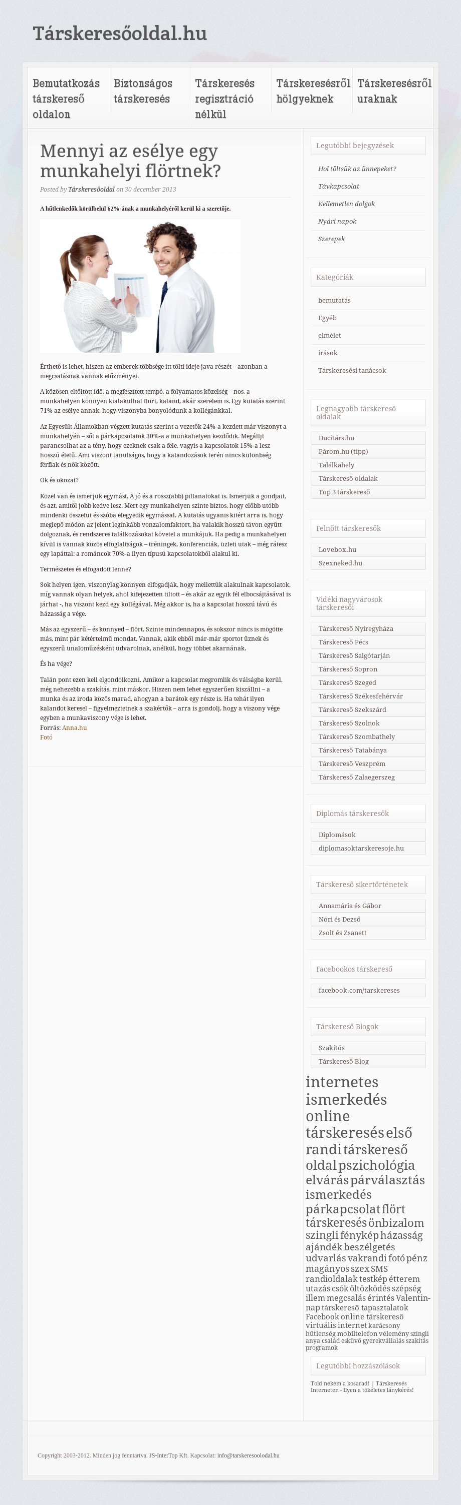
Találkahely (336, 465)
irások (328, 353)
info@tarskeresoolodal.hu (248, 1455)
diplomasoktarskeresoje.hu (361, 848)
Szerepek (331, 239)
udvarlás (326, 1257)
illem (315, 1298)
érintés (380, 1298)
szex (360, 1268)
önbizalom (396, 1222)
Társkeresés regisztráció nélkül (225, 98)
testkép (373, 1279)
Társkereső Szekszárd (352, 709)
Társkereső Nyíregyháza (356, 628)
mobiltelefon (357, 1333)
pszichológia (376, 1165)
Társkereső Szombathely (357, 736)
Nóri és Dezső (340, 919)
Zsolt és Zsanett (343, 933)
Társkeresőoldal (91, 189)
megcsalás (346, 1298)
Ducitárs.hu (336, 438)
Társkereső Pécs (343, 642)
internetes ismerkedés (346, 1090)
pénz (416, 1258)
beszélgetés (369, 1246)
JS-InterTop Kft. (168, 1455)
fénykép (359, 1235)
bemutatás (334, 300)
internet (352, 1325)
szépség (406, 1288)
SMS (379, 1269)
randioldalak (332, 1279)
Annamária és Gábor (350, 906)
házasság (401, 1235)
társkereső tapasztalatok (365, 1307)
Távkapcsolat (338, 186)
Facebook (322, 1316)
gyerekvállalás (383, 1340)
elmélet (329, 335)
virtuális (321, 1325)
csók (340, 1288)
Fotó (46, 737)
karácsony (384, 1325)
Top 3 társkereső (344, 492)
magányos (327, 1268)
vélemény (394, 1333)
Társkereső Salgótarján (354, 655)
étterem (404, 1279)
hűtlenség (321, 1333)
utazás (318, 1288)
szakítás (417, 1340)
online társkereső (372, 1316)
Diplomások (337, 835)
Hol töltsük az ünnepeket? (357, 169)
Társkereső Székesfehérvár (361, 696)
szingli (322, 1235)
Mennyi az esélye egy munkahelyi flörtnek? (130, 161)
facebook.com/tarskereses (359, 990)
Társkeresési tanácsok (352, 370)
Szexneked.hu (340, 563)
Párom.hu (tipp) (343, 451)
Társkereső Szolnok (349, 723)
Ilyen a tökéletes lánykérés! (378, 1390)
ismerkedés (339, 1194)
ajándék (324, 1246)
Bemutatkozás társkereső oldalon (66, 98)
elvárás (327, 1180)
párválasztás (387, 1180)
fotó (396, 1258)
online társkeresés (345, 1124)
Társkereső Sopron (348, 669)
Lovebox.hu (337, 549)
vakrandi (367, 1258)
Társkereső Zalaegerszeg (357, 777)
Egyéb (327, 318)
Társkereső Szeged (347, 682)
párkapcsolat (343, 1209)
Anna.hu (74, 727)
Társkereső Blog (344, 1061)
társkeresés (336, 1222)
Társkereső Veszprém (352, 764)
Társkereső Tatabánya (353, 750)
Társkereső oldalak (348, 478)
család (331, 1340)
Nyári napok (337, 221)
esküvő (351, 1340)
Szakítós (332, 1048)
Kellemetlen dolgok (346, 204)
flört (393, 1209)
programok (322, 1347)
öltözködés (370, 1288)
